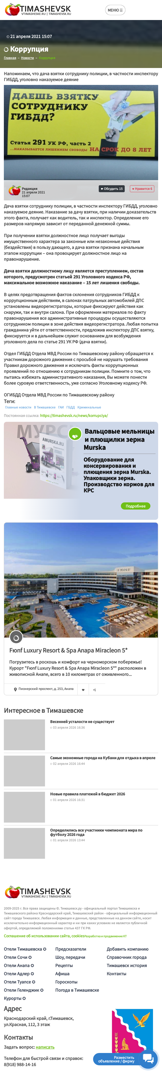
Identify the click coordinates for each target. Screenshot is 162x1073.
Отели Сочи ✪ (18, 957)
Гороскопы (66, 981)
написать (45, 1047)
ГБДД (70, 407)
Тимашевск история (127, 965)
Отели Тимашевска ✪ (25, 948)
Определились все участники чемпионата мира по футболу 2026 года (96, 832)
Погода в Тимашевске (77, 989)
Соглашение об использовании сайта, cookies (44, 935)
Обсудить (112, 188)
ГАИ (61, 407)
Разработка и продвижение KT (105, 936)
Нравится (142, 188)
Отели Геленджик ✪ (23, 989)
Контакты (116, 973)
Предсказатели (70, 948)
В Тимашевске (45, 407)
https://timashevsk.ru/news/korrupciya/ (74, 415)
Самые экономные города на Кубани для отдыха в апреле (102, 757)
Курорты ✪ (15, 998)
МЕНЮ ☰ (115, 10)
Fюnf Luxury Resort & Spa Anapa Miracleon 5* (68, 650)
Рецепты (64, 965)
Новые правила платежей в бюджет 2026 (87, 793)
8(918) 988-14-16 (20, 1064)
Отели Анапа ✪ (19, 965)
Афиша (62, 973)
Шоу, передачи (70, 957)
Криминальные (89, 407)
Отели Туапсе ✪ (19, 981)
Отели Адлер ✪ (19, 973)
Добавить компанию (127, 948)
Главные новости (18, 407)
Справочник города (127, 957)
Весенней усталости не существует (82, 721)
